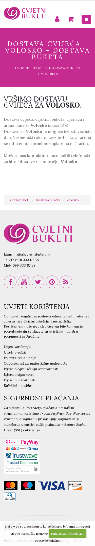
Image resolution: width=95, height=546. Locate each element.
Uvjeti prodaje (15, 352)
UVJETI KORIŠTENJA (37, 307)
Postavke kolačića (47, 540)
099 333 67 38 (24, 265)
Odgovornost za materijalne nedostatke (35, 363)
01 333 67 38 (29, 260)
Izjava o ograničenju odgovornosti (31, 369)
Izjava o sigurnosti (19, 374)
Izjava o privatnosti (19, 380)
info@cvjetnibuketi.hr (32, 254)
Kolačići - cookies (18, 385)
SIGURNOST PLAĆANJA (41, 398)
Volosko (50, 74)
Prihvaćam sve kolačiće (67, 533)
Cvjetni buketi (29, 68)
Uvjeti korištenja (17, 346)
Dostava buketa (64, 68)
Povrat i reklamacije (20, 358)
